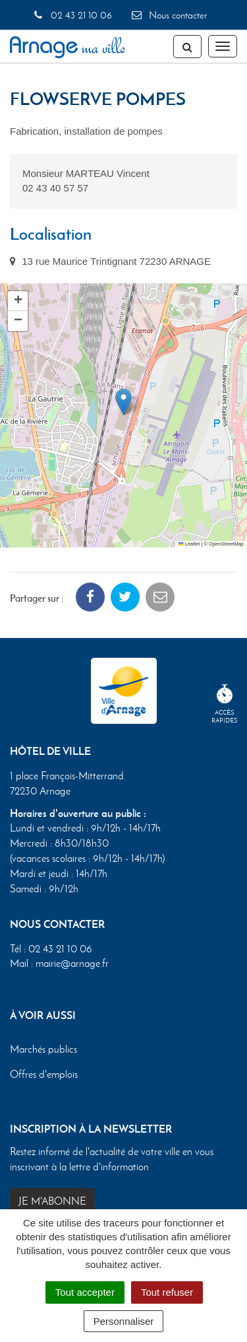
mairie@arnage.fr (72, 963)
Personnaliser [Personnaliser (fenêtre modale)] (124, 1321)
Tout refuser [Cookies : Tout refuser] (167, 1292)
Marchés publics (43, 1049)
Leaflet (189, 544)
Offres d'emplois (44, 1074)
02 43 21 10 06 (72, 15)
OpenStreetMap (226, 544)
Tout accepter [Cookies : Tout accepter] (85, 1292)
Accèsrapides (224, 704)
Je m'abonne (52, 1201)
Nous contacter (168, 15)
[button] (123, 401)
